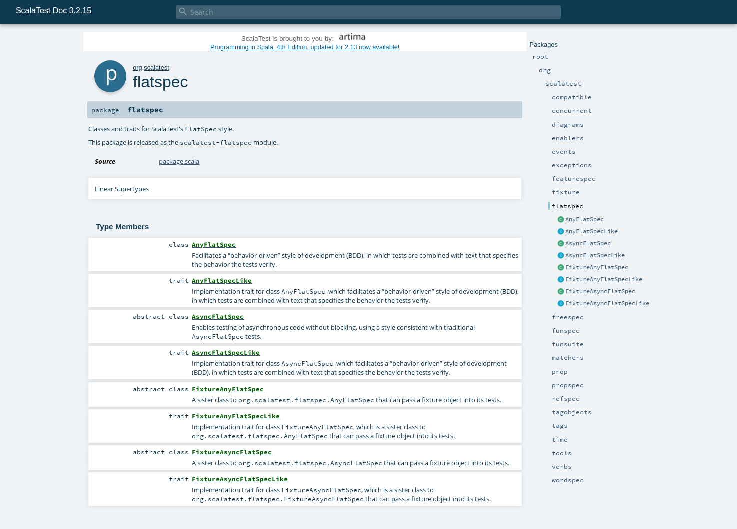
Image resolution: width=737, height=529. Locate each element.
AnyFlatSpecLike (592, 231)
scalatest (157, 67)
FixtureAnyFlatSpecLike (604, 279)
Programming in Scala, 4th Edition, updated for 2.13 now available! (305, 47)
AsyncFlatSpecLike (595, 255)
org (137, 67)
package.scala (179, 161)
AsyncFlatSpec (588, 243)
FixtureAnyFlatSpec (597, 267)
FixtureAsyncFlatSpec (601, 291)
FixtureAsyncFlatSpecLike (608, 303)
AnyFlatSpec (585, 219)
